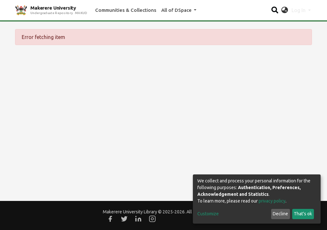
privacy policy (272, 200)
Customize (208, 213)
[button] (284, 10)
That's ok (303, 213)
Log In (299, 10)
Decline (280, 213)
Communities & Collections (125, 10)
